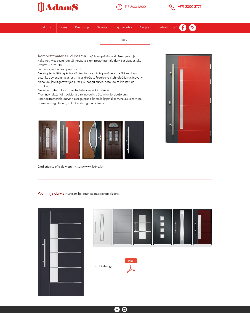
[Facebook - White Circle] (182, 27)
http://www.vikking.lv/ (89, 166)
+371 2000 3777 (189, 6)
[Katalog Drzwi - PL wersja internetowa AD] (131, 267)
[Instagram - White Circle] (192, 27)
